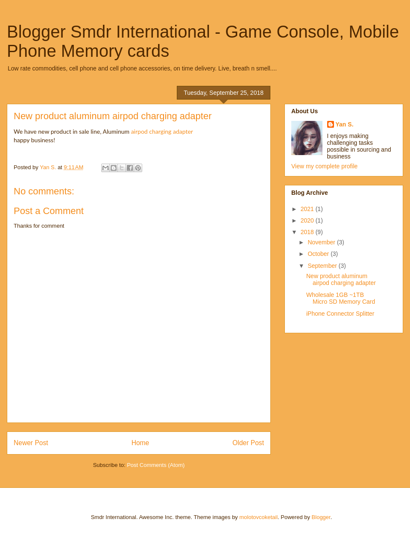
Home (140, 442)
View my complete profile (324, 166)
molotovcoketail (258, 517)
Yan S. (345, 124)
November (322, 242)
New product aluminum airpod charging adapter (341, 280)
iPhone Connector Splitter (340, 313)
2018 (308, 232)
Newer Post (31, 442)
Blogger (321, 517)
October (319, 253)
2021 (308, 208)
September (323, 265)
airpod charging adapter (162, 131)
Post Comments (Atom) (155, 465)
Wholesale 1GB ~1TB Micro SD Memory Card (340, 298)
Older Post (248, 442)
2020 (308, 220)
